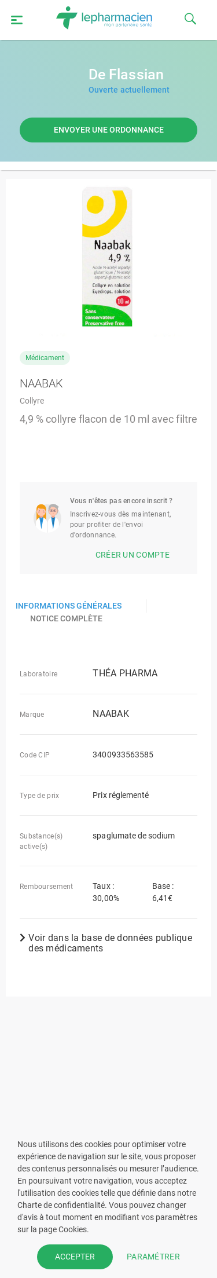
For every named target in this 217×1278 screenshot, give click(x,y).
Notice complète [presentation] (66, 618)
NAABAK (111, 714)
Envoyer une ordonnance (109, 129)
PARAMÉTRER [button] (153, 1256)
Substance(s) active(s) (41, 841)
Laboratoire (38, 674)
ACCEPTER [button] (75, 1256)
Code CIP (35, 755)
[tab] (76, 606)
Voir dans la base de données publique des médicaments (106, 943)
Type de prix (39, 796)
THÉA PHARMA (125, 673)
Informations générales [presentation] (69, 605)
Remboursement (46, 886)
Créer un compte (132, 554)
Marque (32, 715)
